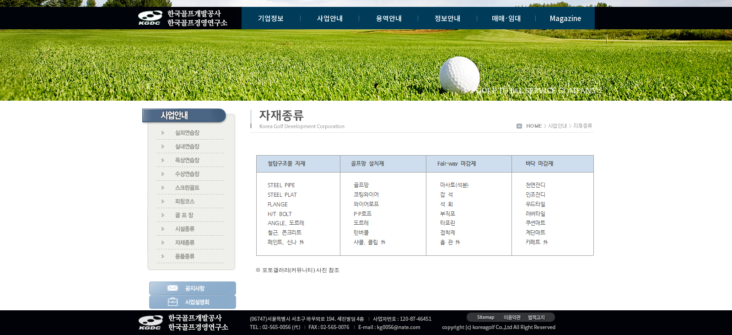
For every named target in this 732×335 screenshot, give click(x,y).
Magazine (565, 18)
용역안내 (389, 18)
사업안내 (330, 18)
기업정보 (271, 18)
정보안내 (447, 18)
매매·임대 (506, 18)
